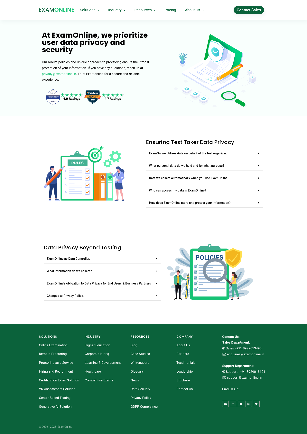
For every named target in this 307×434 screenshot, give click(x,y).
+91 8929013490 (249, 348)
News (135, 380)
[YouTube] (241, 404)
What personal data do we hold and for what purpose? (186, 166)
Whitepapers (140, 363)
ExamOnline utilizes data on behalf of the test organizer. (188, 153)
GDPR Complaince (144, 406)
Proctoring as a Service (56, 363)
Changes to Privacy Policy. (65, 296)
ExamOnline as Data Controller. (68, 259)
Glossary (137, 371)
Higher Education (97, 345)
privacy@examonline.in (59, 74)
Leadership (184, 371)
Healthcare (93, 371)
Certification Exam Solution (59, 380)
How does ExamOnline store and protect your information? (190, 203)
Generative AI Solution (55, 406)
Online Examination (53, 345)
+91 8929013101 (252, 372)
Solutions (89, 10)
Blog (134, 345)
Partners (182, 354)
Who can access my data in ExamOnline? (177, 190)
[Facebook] (233, 404)
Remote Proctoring (53, 354)
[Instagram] (249, 404)
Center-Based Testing (54, 398)
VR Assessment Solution (57, 389)
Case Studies (140, 354)
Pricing (170, 10)
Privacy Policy (141, 398)
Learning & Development (103, 363)
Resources (145, 10)
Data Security (140, 389)
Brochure (183, 380)
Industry (116, 10)
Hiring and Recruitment (56, 371)
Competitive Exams (99, 380)
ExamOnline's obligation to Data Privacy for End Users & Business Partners (99, 283)
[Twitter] (256, 404)
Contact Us (184, 389)
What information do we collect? (69, 271)
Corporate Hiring (97, 354)
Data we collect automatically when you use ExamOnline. (188, 178)
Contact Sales (249, 10)
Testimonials (185, 363)
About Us (194, 10)
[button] (204, 153)
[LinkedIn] (225, 404)
